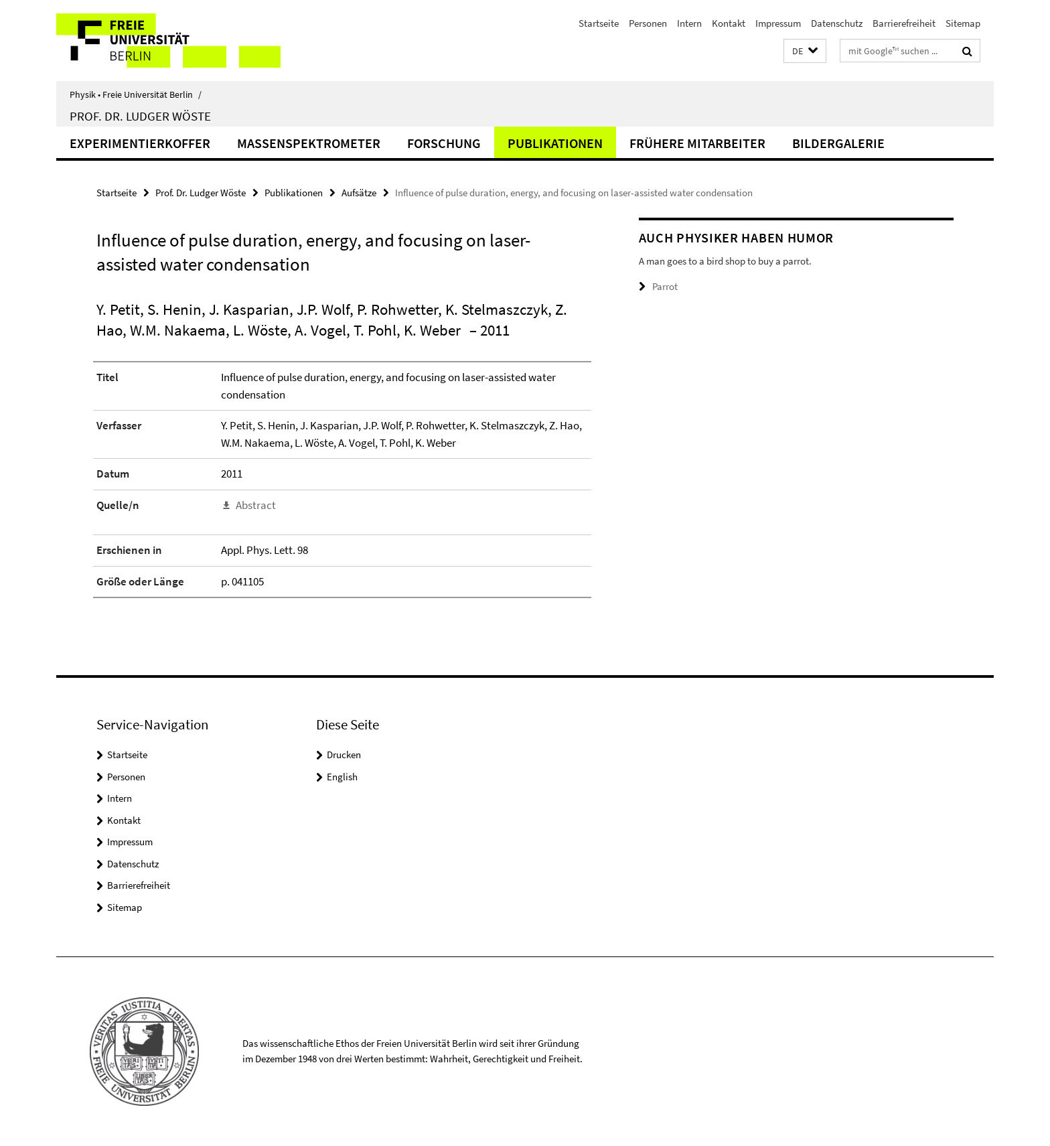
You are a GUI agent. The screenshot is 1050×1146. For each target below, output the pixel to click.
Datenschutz (836, 23)
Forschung (444, 143)
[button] (804, 51)
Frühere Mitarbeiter (697, 143)
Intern (689, 23)
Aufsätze (359, 192)
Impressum (778, 23)
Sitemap (963, 23)
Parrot (665, 286)
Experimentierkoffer (140, 143)
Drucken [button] (344, 754)
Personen (648, 23)
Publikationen (555, 143)
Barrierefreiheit (904, 23)
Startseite (599, 23)
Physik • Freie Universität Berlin (136, 94)
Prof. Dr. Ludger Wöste (140, 116)
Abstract (256, 505)
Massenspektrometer (308, 143)
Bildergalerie (838, 143)
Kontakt (728, 23)
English (342, 776)
